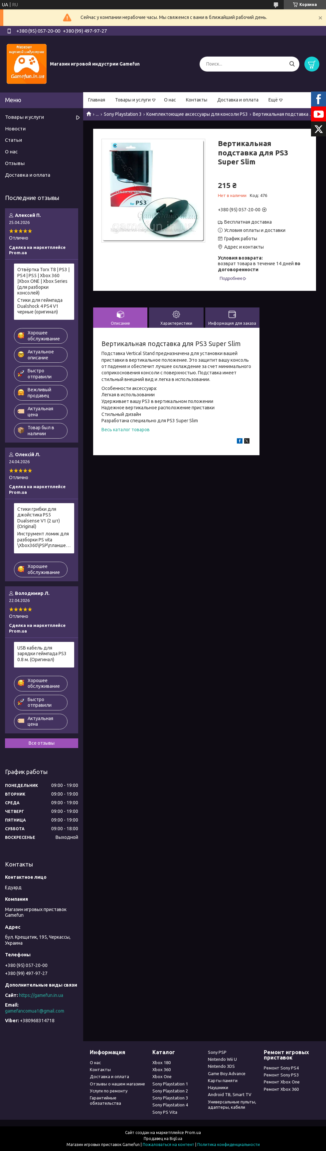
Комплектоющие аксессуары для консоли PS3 (197, 114)
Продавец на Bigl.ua (163, 1138)
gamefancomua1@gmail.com (34, 1011)
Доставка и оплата (237, 99)
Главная (96, 99)
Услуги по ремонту (108, 1090)
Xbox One (162, 1076)
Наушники (218, 1087)
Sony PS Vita (164, 1112)
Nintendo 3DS (221, 1066)
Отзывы (15, 163)
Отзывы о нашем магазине (117, 1083)
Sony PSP (217, 1052)
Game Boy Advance (226, 1073)
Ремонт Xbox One (282, 1081)
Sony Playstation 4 (170, 1104)
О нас (170, 99)
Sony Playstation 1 (170, 1083)
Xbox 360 (161, 1069)
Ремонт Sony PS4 (281, 1067)
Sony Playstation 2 (170, 1090)
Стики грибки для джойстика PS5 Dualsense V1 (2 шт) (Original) (38, 517)
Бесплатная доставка (248, 222)
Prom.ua (193, 1132)
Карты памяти (223, 1080)
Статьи (13, 140)
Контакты (196, 99)
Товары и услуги (133, 99)
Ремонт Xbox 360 (281, 1089)
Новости (15, 128)
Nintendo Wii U (222, 1059)
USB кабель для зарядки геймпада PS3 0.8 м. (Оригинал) (42, 653)
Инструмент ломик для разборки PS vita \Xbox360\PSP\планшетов (44, 539)
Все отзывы (42, 743)
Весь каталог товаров (125, 429)
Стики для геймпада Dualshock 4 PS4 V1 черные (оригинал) (40, 305)
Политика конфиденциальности (228, 1144)
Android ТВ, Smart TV (229, 1094)
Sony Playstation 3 (123, 114)
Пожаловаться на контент (168, 1144)
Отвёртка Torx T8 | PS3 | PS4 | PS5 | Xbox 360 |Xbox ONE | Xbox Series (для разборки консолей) (43, 281)
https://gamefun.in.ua (41, 995)
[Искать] (291, 64)
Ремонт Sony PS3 (281, 1074)
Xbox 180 (161, 1062)
